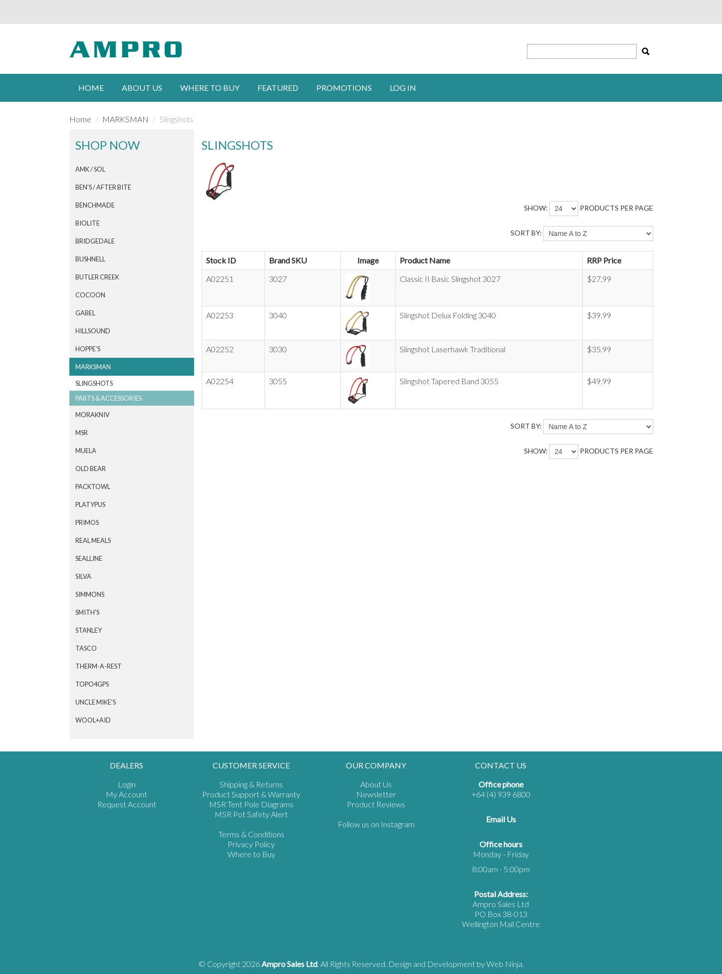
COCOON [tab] (90, 295)
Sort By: (526, 233)
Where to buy (210, 87)
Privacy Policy (251, 844)
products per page (616, 208)
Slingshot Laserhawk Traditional (452, 349)
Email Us (501, 819)
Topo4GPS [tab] (92, 684)
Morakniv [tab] (92, 415)
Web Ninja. (505, 964)
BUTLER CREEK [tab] (97, 277)
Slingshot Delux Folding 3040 (448, 315)
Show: (536, 208)
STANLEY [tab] (88, 630)
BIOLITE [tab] (87, 223)
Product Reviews (376, 804)
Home (91, 87)
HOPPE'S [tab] (87, 349)
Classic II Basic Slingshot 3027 (450, 278)
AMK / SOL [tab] (90, 169)
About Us (142, 87)
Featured (277, 87)
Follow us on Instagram (376, 824)
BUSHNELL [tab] (90, 259)
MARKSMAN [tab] (93, 367)
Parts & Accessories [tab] (108, 398)
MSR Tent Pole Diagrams (251, 804)
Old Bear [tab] (90, 469)
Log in (403, 87)
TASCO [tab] (86, 648)
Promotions (344, 87)
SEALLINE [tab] (88, 558)
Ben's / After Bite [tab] (103, 187)
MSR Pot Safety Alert (251, 814)
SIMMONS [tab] (89, 594)
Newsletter (376, 794)
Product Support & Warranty (251, 794)
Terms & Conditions (251, 834)
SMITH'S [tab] (87, 612)
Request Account (126, 804)
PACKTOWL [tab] (92, 486)
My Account (126, 794)
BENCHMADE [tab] (95, 205)
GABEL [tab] (85, 313)
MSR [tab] (81, 433)
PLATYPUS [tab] (90, 504)
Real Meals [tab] (93, 540)
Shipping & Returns (251, 784)
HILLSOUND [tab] (92, 331)
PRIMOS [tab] (87, 522)
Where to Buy (251, 854)
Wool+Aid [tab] (93, 720)
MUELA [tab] (85, 451)
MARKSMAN (125, 119)
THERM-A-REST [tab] (98, 666)
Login (127, 784)
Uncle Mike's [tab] (95, 702)
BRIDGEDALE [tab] (95, 241)
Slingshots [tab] (94, 383)
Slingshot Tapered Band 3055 (449, 381)
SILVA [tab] (83, 576)
